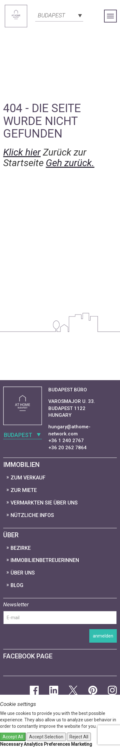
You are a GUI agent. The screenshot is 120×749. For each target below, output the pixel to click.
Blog (17, 585)
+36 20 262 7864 (67, 447)
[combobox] (59, 15)
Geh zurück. (70, 162)
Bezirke (21, 548)
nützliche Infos (32, 515)
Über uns (23, 573)
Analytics (33, 744)
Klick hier (22, 152)
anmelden (103, 635)
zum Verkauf (28, 478)
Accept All (13, 736)
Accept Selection (46, 736)
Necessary (11, 744)
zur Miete (24, 490)
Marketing (81, 744)
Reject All (78, 736)
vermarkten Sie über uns (44, 503)
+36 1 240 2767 (66, 440)
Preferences (57, 744)
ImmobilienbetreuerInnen (45, 560)
